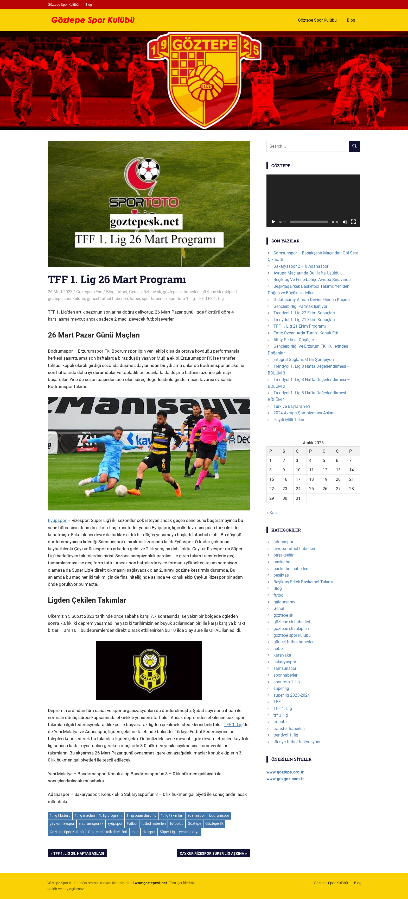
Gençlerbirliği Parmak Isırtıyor (300, 306)
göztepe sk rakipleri (219, 291)
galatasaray (284, 602)
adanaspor (196, 815)
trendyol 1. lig (285, 735)
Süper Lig (167, 832)
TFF (200, 298)
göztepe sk (151, 291)
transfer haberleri (289, 728)
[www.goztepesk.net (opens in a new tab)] (151, 883)
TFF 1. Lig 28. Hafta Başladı (78, 854)
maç (134, 832)
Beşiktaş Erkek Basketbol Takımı (303, 581)
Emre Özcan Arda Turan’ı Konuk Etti (305, 332)
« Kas (271, 512)
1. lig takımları (172, 815)
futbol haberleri (153, 823)
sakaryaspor (284, 661)
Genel (134, 291)
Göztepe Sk (214, 823)
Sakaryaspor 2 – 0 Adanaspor (300, 266)
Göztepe (194, 823)
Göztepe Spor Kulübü (63, 5)
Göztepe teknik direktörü (107, 832)
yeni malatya (189, 832)
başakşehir (283, 555)
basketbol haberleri (290, 568)
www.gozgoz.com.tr (285, 778)
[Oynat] (273, 221)
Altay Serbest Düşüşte (293, 339)
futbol (121, 291)
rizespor (149, 832)
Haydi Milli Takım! (290, 419)
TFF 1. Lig (214, 298)
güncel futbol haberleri (107, 298)
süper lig (281, 688)
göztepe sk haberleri (181, 291)
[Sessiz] (345, 221)
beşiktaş (281, 575)
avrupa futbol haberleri (294, 548)
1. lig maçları (85, 815)
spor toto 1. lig (182, 298)
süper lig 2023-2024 (291, 695)
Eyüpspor (57, 520)
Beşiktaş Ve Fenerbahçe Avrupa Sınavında (312, 279)
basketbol (282, 561)
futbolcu (176, 823)
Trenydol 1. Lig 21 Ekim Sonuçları (304, 319)
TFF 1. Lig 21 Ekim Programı (299, 326)
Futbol (132, 823)
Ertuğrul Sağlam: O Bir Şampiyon (303, 359)
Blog (88, 5)
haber (135, 298)
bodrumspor (219, 815)
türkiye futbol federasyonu (297, 741)
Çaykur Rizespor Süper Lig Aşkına (212, 854)
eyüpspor (115, 823)
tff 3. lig (280, 715)
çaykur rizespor (62, 823)
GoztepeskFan (89, 291)
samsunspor (284, 668)
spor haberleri (154, 298)
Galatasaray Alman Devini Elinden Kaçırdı (311, 299)
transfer (280, 721)
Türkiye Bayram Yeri (291, 406)
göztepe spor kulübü (66, 298)
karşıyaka (282, 655)
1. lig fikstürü (60, 815)
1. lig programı (110, 815)
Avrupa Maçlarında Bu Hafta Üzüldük (307, 273)
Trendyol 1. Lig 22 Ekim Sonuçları (304, 312)
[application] (313, 200)
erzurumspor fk (91, 823)
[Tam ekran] (353, 221)
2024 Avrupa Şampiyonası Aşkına (304, 412)
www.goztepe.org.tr (285, 772)
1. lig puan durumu (141, 815)
